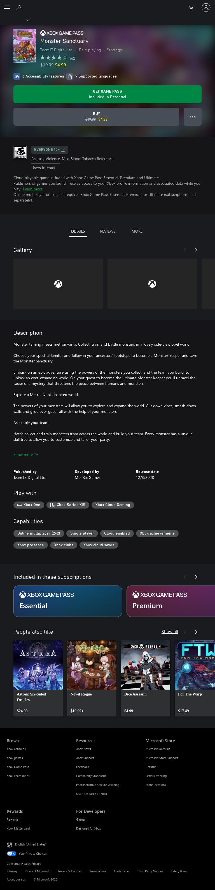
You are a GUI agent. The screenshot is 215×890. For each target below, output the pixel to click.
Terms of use (97, 871)
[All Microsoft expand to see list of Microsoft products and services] (7, 7)
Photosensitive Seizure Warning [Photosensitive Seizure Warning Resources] (97, 784)
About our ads (16, 879)
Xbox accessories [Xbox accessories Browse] (18, 775)
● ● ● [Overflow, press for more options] (192, 116)
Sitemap (12, 871)
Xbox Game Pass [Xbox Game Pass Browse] (18, 767)
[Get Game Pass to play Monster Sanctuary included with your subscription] (107, 94)
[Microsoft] (107, 4)
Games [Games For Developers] (81, 819)
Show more (25, 454)
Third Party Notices (150, 871)
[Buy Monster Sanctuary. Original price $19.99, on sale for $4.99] (96, 117)
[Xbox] (14, 20)
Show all (170, 631)
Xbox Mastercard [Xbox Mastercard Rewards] (18, 828)
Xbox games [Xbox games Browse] (15, 758)
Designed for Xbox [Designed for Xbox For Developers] (88, 828)
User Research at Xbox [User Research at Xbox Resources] (91, 793)
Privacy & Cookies (69, 871)
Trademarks (122, 871)
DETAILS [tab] (78, 231)
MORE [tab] (137, 231)
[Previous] (184, 250)
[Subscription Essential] (67, 601)
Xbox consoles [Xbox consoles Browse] (16, 749)
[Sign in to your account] (206, 7)
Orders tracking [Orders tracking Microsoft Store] (156, 775)
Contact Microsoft (37, 871)
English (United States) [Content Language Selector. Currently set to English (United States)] (30, 844)
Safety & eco (179, 871)
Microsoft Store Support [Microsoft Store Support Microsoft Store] (162, 758)
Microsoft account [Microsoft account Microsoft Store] (158, 749)
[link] (38, 678)
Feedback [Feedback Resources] (82, 767)
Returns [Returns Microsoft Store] (151, 767)
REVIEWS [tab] (107, 231)
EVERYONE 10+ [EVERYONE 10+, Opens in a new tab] (49, 149)
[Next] (196, 250)
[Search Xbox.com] (19, 7)
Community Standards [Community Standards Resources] (91, 775)
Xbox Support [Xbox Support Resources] (85, 758)
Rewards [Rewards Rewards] (12, 819)
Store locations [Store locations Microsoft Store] (156, 784)
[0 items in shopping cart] (192, 7)
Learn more (33, 188)
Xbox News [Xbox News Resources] (83, 749)
